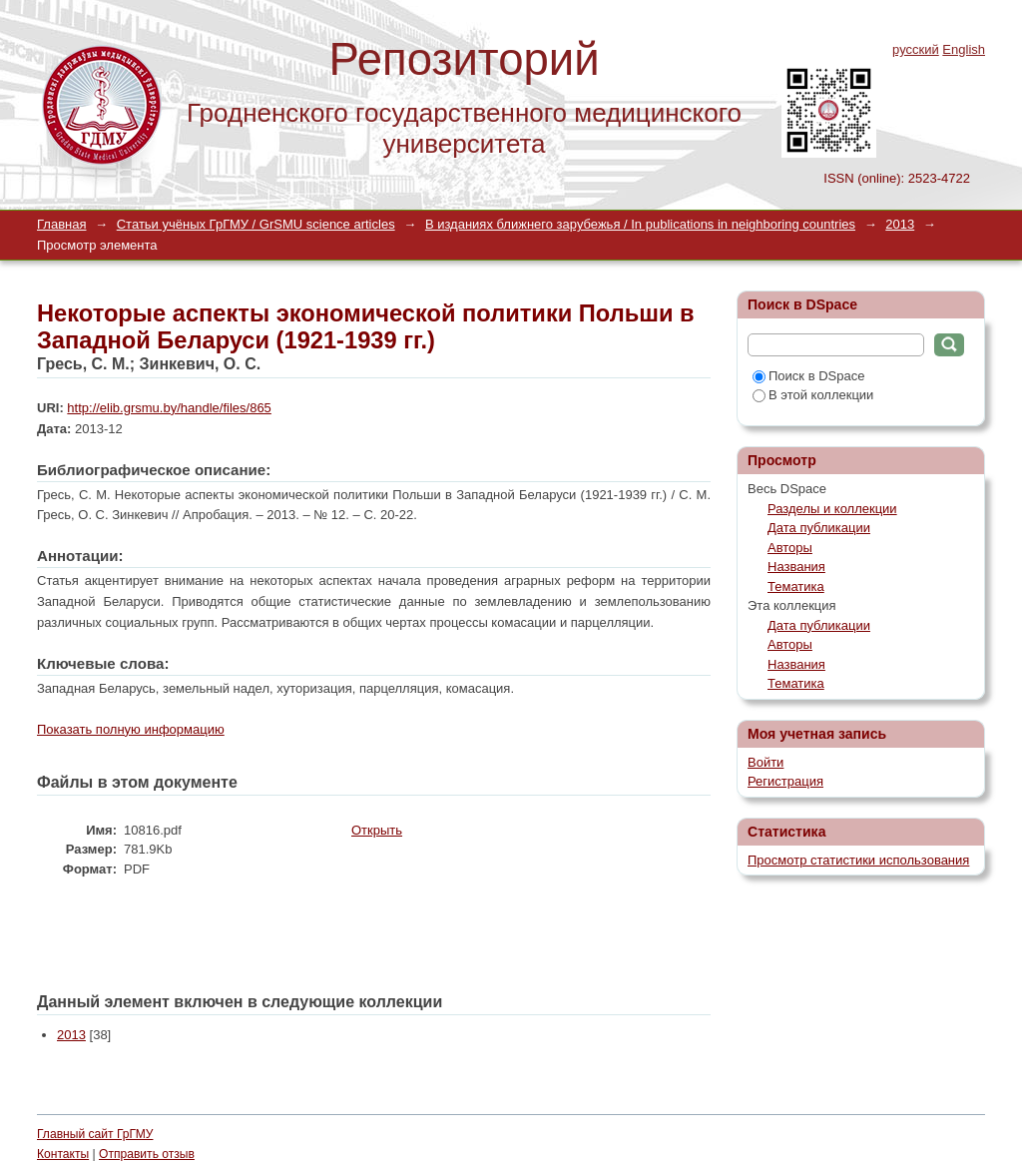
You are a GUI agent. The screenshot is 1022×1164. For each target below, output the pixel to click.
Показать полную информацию (131, 729)
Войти (765, 762)
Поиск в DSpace (808, 375)
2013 (899, 224)
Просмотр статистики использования (858, 860)
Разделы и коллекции (832, 508)
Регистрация (785, 781)
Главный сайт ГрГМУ (95, 1134)
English (963, 49)
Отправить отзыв (147, 1154)
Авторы (789, 547)
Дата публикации (818, 527)
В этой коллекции (813, 394)
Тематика (795, 586)
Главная (61, 224)
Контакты (63, 1154)
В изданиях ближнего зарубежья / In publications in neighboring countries (640, 224)
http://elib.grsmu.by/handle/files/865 (169, 407)
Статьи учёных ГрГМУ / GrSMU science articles (256, 224)
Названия (796, 566)
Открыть (376, 830)
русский (915, 49)
